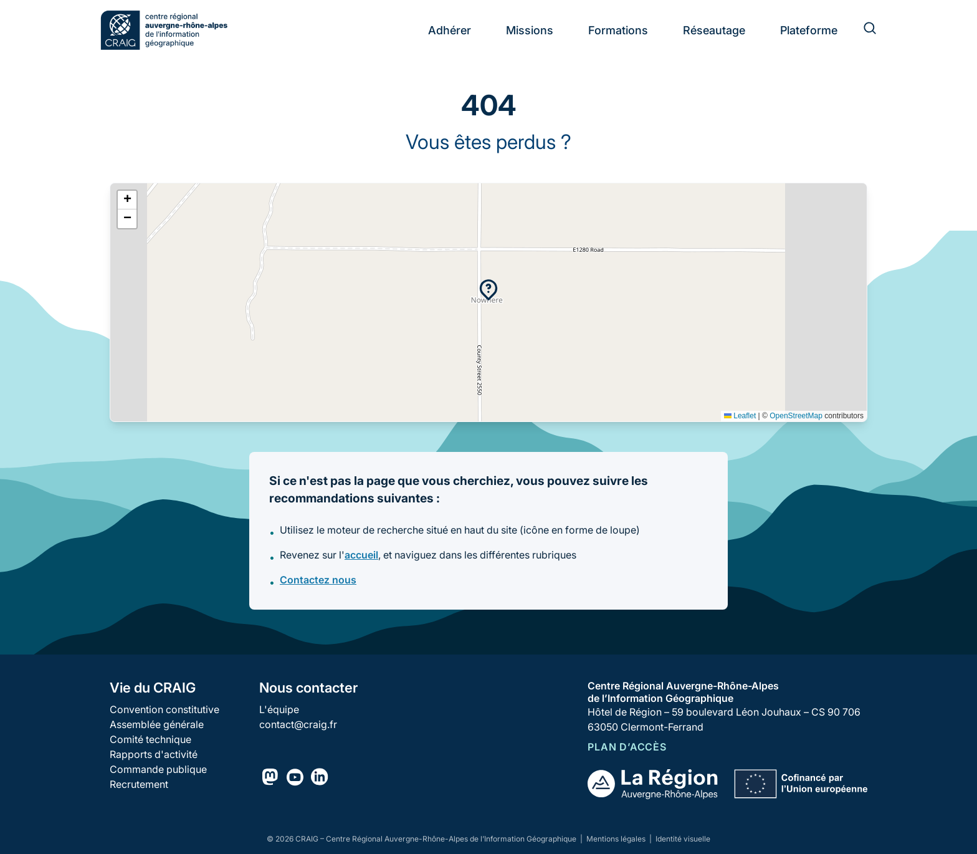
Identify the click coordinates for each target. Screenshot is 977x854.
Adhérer (449, 30)
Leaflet (740, 415)
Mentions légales (616, 838)
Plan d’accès (627, 747)
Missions (529, 30)
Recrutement (139, 784)
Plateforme (808, 30)
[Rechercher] (862, 30)
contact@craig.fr (298, 724)
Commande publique (158, 769)
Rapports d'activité (154, 754)
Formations (618, 30)
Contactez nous (318, 579)
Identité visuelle (682, 838)
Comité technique (150, 739)
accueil (361, 555)
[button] (488, 289)
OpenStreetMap (796, 415)
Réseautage (714, 30)
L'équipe (279, 709)
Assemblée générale (157, 724)
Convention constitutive (164, 709)
